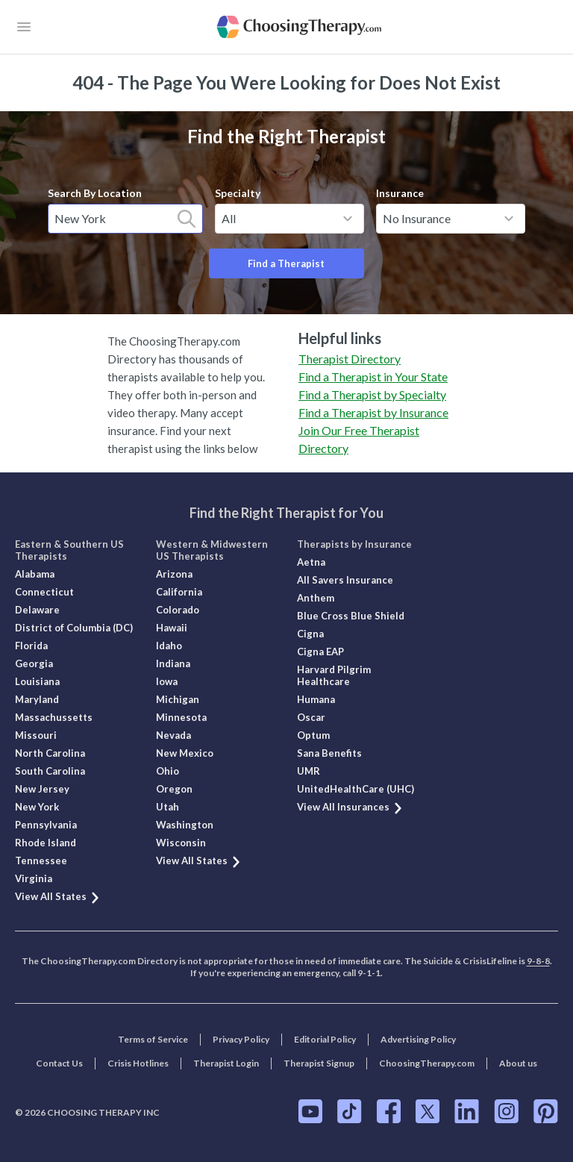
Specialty (237, 193)
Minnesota (181, 717)
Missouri (36, 735)
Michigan (177, 699)
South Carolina (50, 771)
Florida (31, 646)
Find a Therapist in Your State (373, 376)
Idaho (169, 646)
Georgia (34, 663)
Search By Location (95, 193)
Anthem (315, 598)
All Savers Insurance (345, 580)
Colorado (177, 610)
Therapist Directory (349, 359)
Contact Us (59, 1063)
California (179, 592)
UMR (308, 771)
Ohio (167, 771)
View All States (58, 896)
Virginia (33, 878)
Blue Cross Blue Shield (350, 616)
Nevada (173, 735)
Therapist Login (226, 1063)
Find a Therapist (286, 263)
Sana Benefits (329, 753)
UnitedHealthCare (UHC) (355, 789)
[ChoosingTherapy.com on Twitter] (427, 1111)
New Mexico (184, 753)
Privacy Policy (241, 1039)
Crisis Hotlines (138, 1063)
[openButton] (24, 27)
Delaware (37, 610)
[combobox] (125, 219)
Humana (316, 699)
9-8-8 (538, 960)
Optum (313, 735)
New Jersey (42, 789)
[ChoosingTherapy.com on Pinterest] (545, 1111)
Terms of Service (153, 1039)
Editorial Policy (325, 1039)
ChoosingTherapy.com (427, 1063)
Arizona (174, 574)
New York (37, 807)
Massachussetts (54, 717)
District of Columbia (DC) (74, 628)
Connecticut (44, 592)
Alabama (34, 574)
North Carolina (50, 753)
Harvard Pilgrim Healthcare (334, 675)
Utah (167, 807)
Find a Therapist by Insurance (373, 412)
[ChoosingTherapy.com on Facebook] (389, 1111)
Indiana (173, 663)
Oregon (174, 789)
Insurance (400, 193)
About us (518, 1063)
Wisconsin (181, 843)
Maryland (37, 699)
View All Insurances (350, 807)
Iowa (167, 681)
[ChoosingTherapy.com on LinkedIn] (466, 1111)
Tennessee (41, 860)
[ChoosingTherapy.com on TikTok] (349, 1111)
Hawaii (171, 628)
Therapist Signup (319, 1063)
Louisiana (37, 681)
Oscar (311, 717)
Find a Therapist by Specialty (372, 394)
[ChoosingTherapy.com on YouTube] (310, 1111)
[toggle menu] (348, 219)
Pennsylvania (46, 825)
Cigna (310, 634)
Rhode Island (45, 843)
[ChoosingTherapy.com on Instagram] (506, 1111)
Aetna (311, 562)
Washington (184, 825)
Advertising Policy (418, 1039)
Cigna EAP (320, 651)
